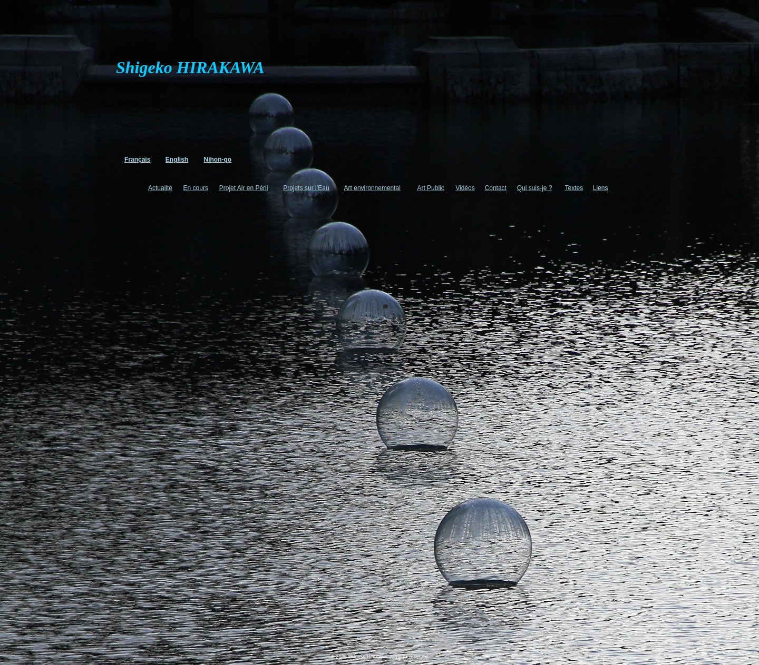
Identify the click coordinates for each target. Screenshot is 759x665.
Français (137, 159)
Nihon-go (218, 159)
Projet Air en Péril (243, 188)
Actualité (160, 188)
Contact (496, 188)
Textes (574, 188)
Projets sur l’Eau (306, 188)
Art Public (430, 188)
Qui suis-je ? (534, 188)
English (177, 159)
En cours (195, 188)
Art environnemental (372, 188)
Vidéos (464, 188)
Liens (600, 188)
